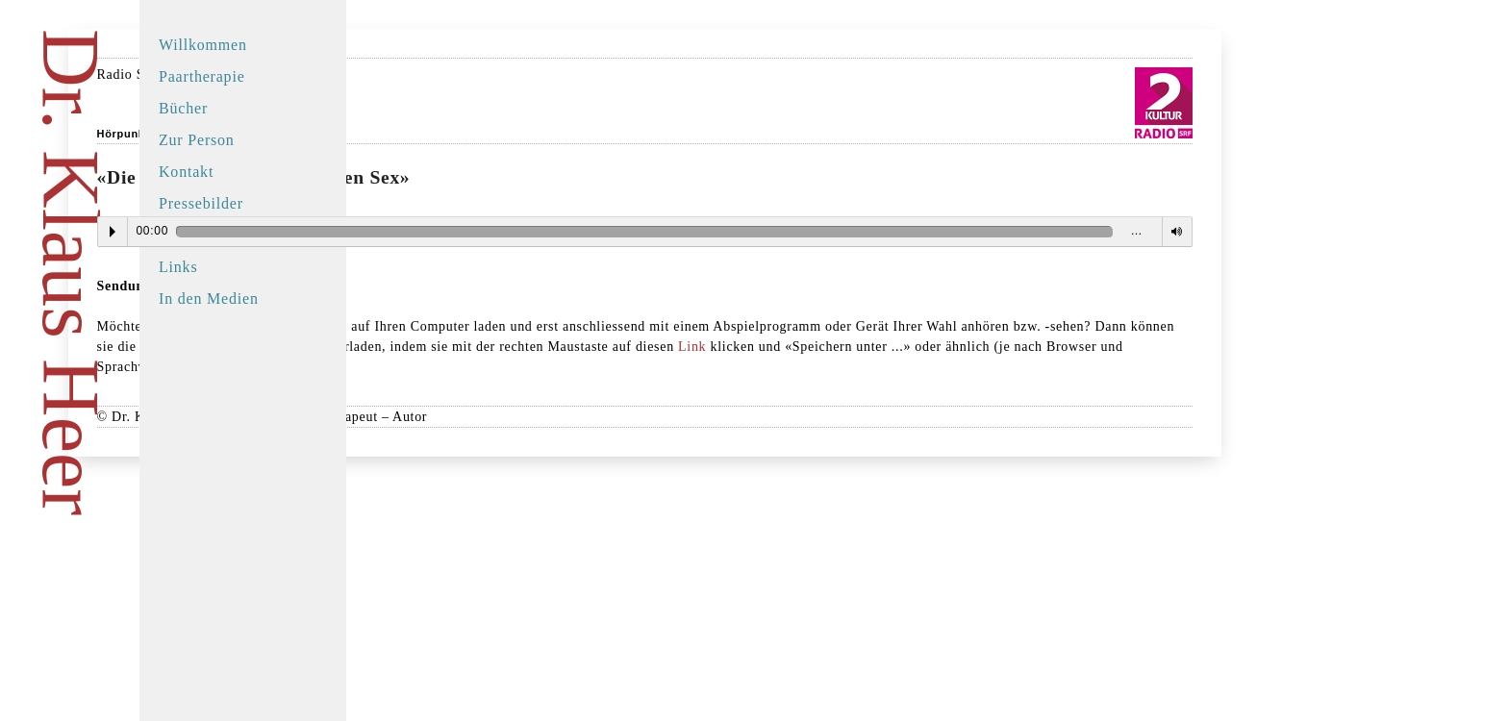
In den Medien (209, 298)
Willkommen (203, 45)
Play (419, 231)
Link (549, 367)
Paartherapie (202, 76)
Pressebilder (201, 203)
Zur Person (197, 140)
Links (178, 267)
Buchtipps (193, 235)
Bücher (183, 108)
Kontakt (186, 171)
